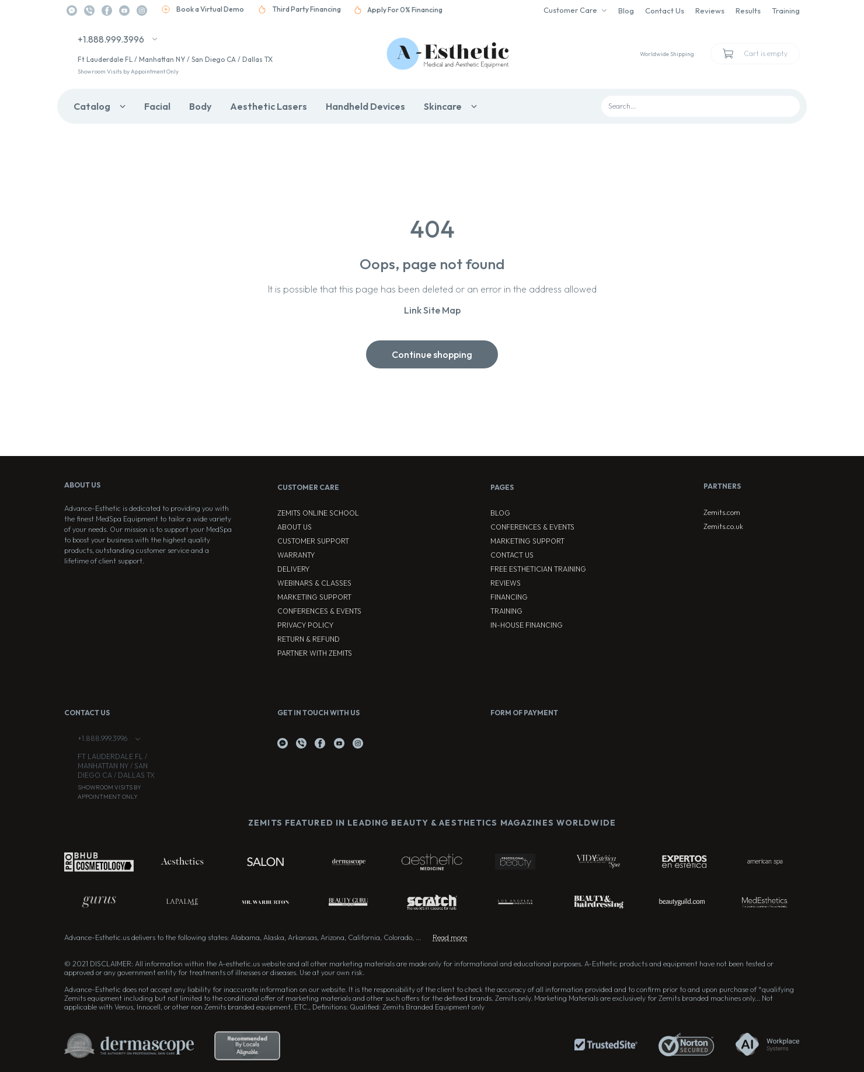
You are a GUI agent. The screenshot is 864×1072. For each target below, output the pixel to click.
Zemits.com (721, 512)
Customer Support (313, 541)
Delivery (293, 569)
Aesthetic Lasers (268, 106)
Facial (157, 106)
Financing (509, 597)
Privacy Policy (305, 625)
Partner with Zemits (314, 653)
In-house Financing (526, 625)
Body (200, 106)
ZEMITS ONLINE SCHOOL (318, 513)
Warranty (296, 555)
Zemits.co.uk (723, 526)
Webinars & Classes (314, 583)
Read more (450, 937)
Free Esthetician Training (538, 569)
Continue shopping (432, 354)
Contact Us (664, 10)
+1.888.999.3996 (111, 39)
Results (748, 10)
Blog (626, 10)
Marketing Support (314, 597)
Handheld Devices (365, 106)
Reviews (709, 10)
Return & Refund (308, 639)
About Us (294, 527)
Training (786, 10)
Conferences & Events (319, 611)
